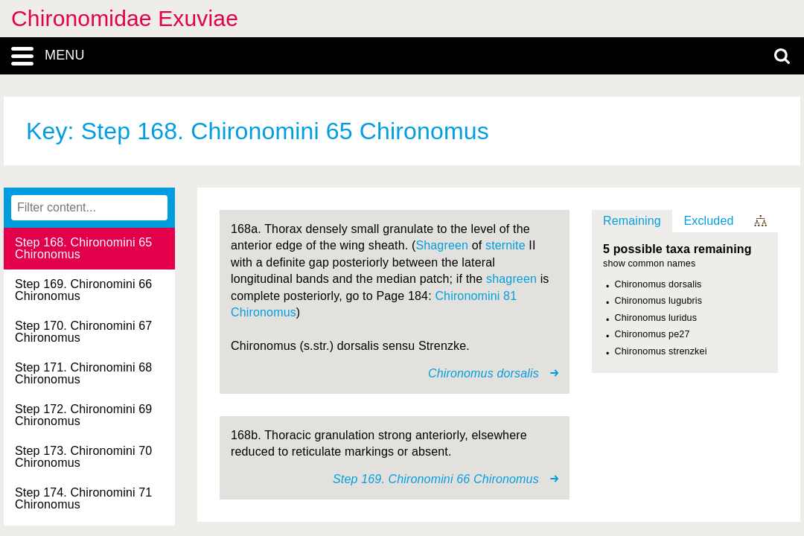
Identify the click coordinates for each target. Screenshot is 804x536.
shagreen (511, 278)
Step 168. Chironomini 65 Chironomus (83, 248)
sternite (505, 245)
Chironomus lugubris (659, 301)
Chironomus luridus (656, 318)
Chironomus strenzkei (661, 351)
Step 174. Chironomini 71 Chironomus (83, 498)
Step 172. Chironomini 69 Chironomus (83, 415)
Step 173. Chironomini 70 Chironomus (83, 456)
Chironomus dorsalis (658, 284)
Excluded (708, 220)
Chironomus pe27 (652, 334)
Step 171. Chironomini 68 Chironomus (83, 373)
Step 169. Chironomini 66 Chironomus (83, 290)
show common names (649, 264)
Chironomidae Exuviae (124, 18)
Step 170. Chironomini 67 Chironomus (83, 331)
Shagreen (441, 245)
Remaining (632, 220)
